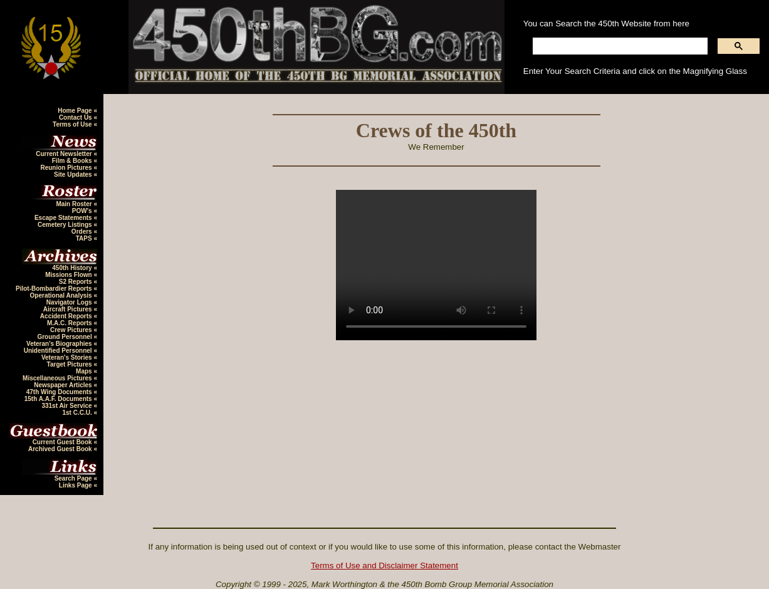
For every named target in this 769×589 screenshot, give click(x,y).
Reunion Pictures (66, 167)
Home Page (75, 110)
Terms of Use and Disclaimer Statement (384, 565)
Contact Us (76, 117)
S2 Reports (76, 281)
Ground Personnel (65, 336)
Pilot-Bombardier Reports (54, 288)
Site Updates (73, 174)
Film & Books (73, 160)
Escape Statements (64, 217)
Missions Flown (69, 274)
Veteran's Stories (67, 357)
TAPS (85, 238)
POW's (83, 210)
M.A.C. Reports (70, 323)
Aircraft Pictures (68, 309)
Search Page (74, 478)
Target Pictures (70, 364)
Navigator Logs (70, 302)
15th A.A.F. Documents (59, 398)
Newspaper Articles (63, 385)
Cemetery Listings (65, 224)
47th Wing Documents (60, 391)
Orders (82, 231)
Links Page (76, 485)
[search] (618, 46)
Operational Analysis (62, 295)
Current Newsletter (64, 153)
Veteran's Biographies (59, 343)
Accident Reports (67, 316)
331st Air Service (67, 405)
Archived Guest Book (60, 449)
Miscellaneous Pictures (58, 378)
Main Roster (74, 204)
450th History (72, 267)
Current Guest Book (63, 442)
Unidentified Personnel (59, 350)
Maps (84, 371)
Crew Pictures (71, 329)
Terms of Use (73, 124)
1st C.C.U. (77, 412)
